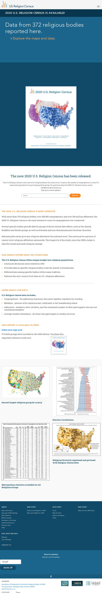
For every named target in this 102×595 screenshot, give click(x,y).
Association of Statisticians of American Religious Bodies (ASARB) (23, 584)
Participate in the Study (9, 520)
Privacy (18, 592)
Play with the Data (10, 533)
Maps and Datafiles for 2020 (35, 513)
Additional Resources (8, 522)
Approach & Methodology (9, 513)
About (4, 507)
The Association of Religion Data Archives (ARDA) (18, 586)
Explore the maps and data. (34, 38)
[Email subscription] (44, 195)
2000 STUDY (82, 507)
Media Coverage (7, 518)
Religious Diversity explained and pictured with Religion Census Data (74, 461)
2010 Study (57, 507)
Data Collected (6, 515)
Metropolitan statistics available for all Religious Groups (21, 486)
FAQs (3, 527)
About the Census (7, 510)
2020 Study (31, 507)
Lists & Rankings (6, 539)
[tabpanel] (51, 87)
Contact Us (6, 545)
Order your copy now (12, 330)
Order (54, 518)
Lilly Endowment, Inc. (9, 589)
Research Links (6, 525)
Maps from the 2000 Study (86, 510)
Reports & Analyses (58, 515)
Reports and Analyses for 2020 (36, 510)
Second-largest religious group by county (22, 402)
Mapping (4, 537)
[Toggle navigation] (98, 6)
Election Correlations (63, 420)
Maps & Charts (57, 513)
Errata (54, 510)
